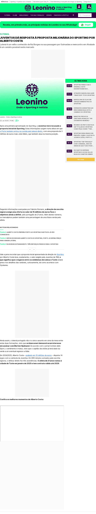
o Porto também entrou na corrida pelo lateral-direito (21, 131)
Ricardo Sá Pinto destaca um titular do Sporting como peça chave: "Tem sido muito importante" (84, 127)
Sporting (60, 254)
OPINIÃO (49, 15)
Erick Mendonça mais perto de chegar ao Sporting (66, 1)
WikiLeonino (23, 15)
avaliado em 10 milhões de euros (39, 355)
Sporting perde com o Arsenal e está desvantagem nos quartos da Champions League (83, 87)
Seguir (86, 24)
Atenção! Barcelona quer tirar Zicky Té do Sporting (84, 94)
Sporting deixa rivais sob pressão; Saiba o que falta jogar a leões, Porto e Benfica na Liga (84, 135)
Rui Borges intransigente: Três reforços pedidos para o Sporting (32, 244)
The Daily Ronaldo (37, 15)
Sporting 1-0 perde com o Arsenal (20, 1)
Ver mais (80, 159)
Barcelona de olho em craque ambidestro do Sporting (83, 102)
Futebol (7, 15)
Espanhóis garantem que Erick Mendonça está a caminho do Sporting (84, 110)
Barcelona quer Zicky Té (40, 1)
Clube (15, 15)
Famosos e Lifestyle (61, 15)
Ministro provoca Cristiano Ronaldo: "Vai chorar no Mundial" (83, 118)
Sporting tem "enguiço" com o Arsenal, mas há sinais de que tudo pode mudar (83, 144)
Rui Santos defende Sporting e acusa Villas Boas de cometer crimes (83, 152)
